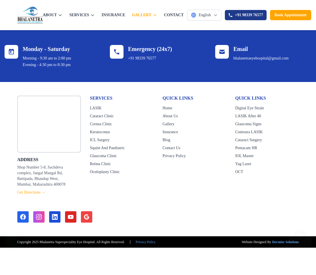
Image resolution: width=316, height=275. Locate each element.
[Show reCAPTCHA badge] (300, 234)
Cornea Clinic (101, 124)
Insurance (170, 132)
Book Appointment (291, 15)
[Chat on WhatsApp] (12, 240)
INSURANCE (113, 15)
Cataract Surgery (248, 140)
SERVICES (82, 15)
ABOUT (53, 15)
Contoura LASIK (249, 132)
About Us (170, 116)
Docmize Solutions (285, 242)
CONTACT (174, 15)
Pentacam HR (246, 148)
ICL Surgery (100, 140)
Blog (166, 140)
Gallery (169, 124)
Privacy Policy (174, 156)
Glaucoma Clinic (103, 156)
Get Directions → (31, 192)
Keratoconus (100, 132)
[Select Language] (204, 15)
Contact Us (172, 148)
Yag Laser (243, 164)
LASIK (96, 108)
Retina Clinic (100, 164)
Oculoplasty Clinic (105, 172)
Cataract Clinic (102, 116)
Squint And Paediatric (107, 148)
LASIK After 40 (248, 116)
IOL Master (244, 156)
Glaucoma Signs (248, 124)
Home (167, 108)
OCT (239, 172)
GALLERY (144, 15)
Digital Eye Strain (249, 108)
